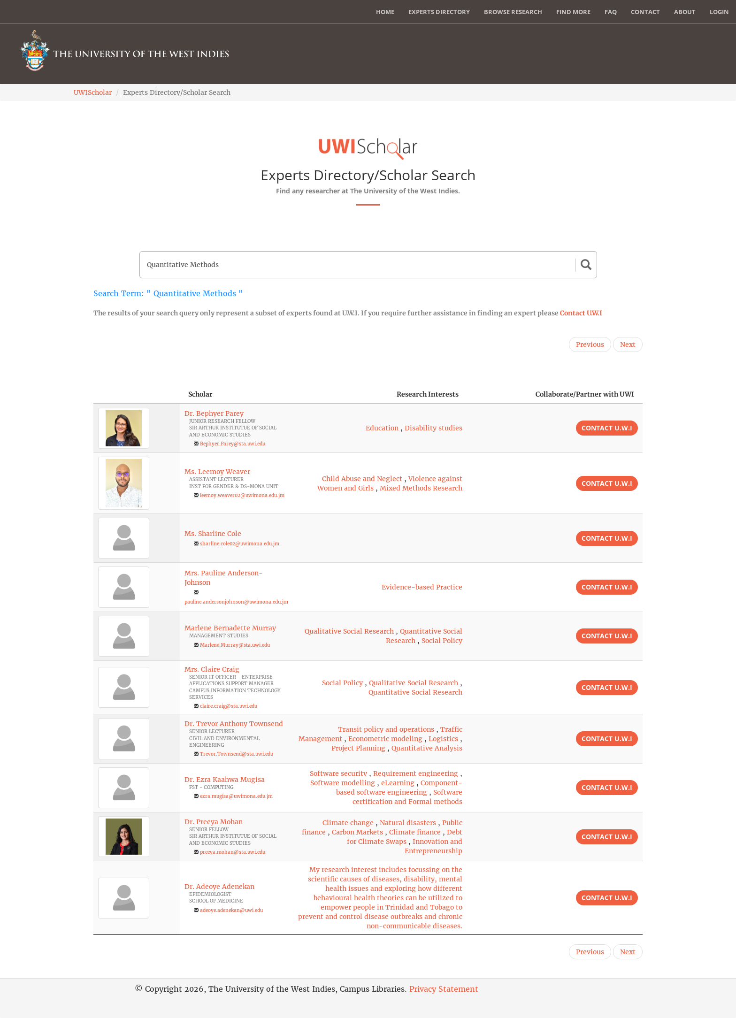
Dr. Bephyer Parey (214, 413)
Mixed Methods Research (421, 488)
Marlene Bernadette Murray (230, 628)
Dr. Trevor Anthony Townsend (233, 723)
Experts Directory (439, 12)
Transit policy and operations (386, 729)
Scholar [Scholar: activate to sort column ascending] (200, 394)
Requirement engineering (415, 773)
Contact (645, 12)
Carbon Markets (357, 832)
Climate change (348, 823)
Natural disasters (408, 823)
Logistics (443, 739)
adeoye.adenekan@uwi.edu (231, 910)
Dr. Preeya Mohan (213, 822)
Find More (573, 12)
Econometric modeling (385, 739)
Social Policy (442, 640)
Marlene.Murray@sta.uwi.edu (235, 645)
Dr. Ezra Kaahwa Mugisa (224, 779)
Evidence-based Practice (422, 587)
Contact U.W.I (581, 313)
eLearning (397, 783)
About (685, 12)
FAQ (611, 12)
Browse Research (513, 12)
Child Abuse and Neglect (362, 479)
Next (628, 344)
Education (382, 428)
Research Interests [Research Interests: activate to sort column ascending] (428, 394)
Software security (338, 773)
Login (719, 12)
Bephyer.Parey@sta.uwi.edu (232, 444)
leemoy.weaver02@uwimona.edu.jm (242, 495)
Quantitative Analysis (426, 748)
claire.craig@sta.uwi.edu (228, 706)
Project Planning (358, 748)
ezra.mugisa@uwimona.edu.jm (236, 796)
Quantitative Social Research (415, 692)
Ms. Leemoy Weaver (217, 471)
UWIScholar (93, 92)
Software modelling (342, 783)
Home (385, 12)
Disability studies (433, 428)
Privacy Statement (443, 989)
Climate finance (415, 832)
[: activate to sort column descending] (136, 394)
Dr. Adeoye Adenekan (219, 886)
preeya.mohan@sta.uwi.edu (232, 852)
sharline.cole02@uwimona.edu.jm (239, 544)
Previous (590, 344)
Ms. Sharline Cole (212, 533)
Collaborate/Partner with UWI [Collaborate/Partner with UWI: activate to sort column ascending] (585, 394)
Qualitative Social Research (349, 631)
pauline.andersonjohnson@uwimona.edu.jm (236, 602)
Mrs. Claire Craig (211, 669)
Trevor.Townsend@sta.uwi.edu (236, 754)
